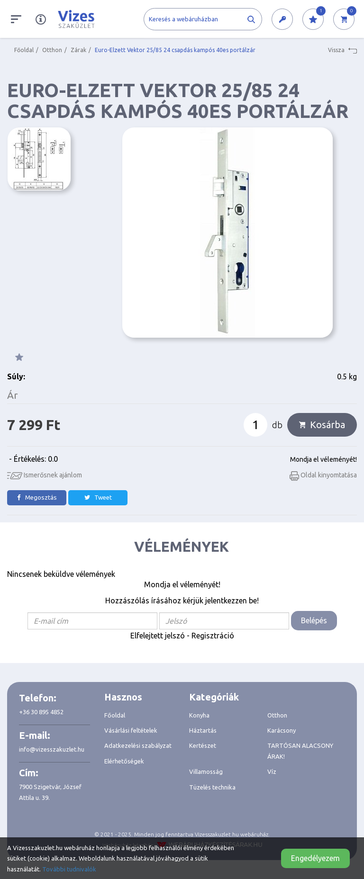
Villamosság (206, 771)
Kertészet (202, 745)
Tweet (98, 497)
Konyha (199, 715)
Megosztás (37, 497)
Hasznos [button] (123, 696)
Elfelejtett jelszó (157, 635)
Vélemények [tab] (181, 546)
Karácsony (281, 730)
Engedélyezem (315, 858)
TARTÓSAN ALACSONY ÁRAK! (300, 750)
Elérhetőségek (124, 761)
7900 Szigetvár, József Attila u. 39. (50, 791)
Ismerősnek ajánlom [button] (44, 475)
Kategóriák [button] (214, 696)
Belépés (314, 620)
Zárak (78, 50)
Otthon (52, 50)
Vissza (342, 50)
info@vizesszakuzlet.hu (51, 749)
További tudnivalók (69, 869)
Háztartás (203, 730)
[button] (282, 19)
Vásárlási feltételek (130, 730)
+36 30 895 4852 (41, 712)
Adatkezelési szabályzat (138, 745)
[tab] (139, 697)
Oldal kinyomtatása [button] (323, 475)
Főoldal (24, 50)
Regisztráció (212, 635)
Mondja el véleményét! (323, 459)
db (277, 425)
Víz (271, 771)
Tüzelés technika (212, 787)
